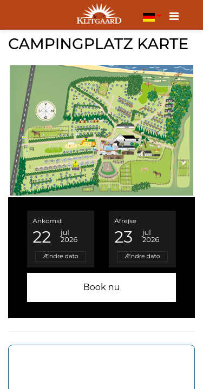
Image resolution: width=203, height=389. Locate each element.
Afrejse (125, 221)
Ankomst (47, 221)
